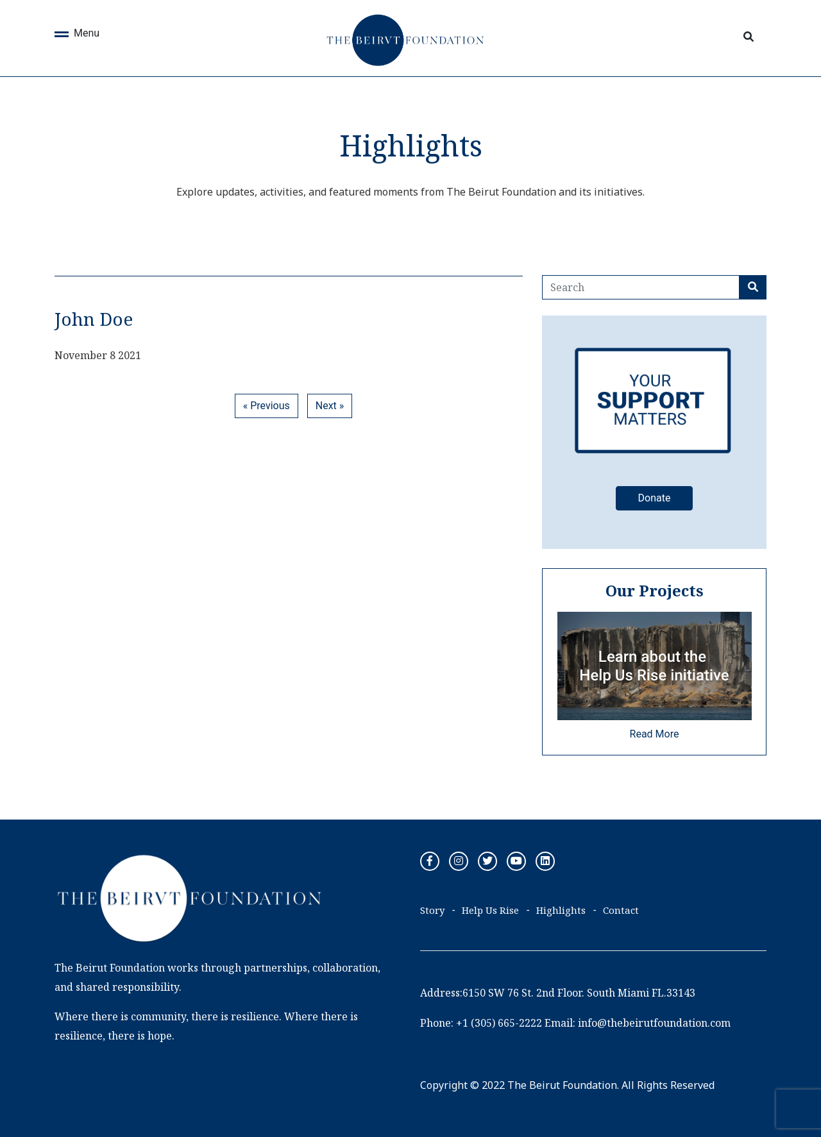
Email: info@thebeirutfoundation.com (638, 1023)
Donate (654, 498)
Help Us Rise (490, 910)
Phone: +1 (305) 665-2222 (481, 1023)
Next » (330, 406)
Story (432, 910)
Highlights (561, 910)
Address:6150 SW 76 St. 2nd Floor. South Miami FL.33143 (557, 993)
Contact (621, 910)
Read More (654, 734)
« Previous (266, 406)
